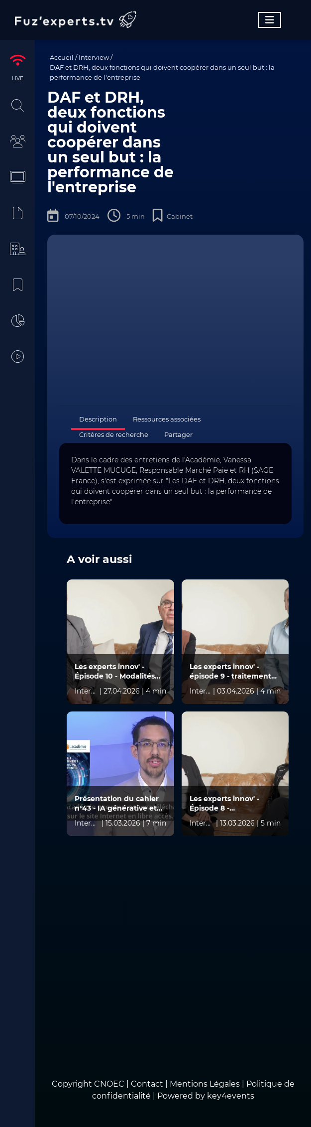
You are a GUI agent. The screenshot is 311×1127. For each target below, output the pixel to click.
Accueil (62, 57)
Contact (148, 1084)
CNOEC (109, 1084)
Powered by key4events (205, 1096)
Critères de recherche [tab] (113, 434)
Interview (94, 57)
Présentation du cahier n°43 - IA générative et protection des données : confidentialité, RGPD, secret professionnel (120, 803)
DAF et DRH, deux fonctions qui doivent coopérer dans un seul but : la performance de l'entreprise (162, 72)
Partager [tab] (178, 434)
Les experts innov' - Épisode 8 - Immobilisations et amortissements (224, 803)
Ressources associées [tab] (167, 419)
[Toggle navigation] (269, 20)
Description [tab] (98, 419)
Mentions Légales (205, 1084)
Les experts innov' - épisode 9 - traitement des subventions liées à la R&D (232, 671)
